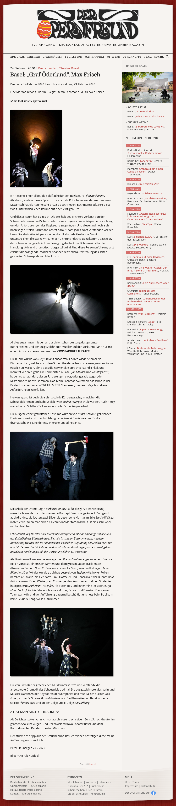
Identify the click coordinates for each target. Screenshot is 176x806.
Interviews (105, 782)
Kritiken (33, 56)
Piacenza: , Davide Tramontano (146, 172)
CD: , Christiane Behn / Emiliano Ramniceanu (145, 260)
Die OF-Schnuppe (78, 793)
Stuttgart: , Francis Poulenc (143, 292)
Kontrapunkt (94, 56)
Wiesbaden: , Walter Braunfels (144, 226)
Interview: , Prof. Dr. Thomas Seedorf (148, 270)
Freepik (92, 764)
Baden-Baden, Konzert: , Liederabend (145, 153)
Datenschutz (148, 786)
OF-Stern (113, 56)
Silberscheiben (76, 790)
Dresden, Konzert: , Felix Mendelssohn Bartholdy (144, 323)
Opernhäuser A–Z (78, 786)
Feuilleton (73, 56)
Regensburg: (145, 193)
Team (148, 56)
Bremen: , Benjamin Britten (146, 315)
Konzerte (91, 782)
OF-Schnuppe (132, 56)
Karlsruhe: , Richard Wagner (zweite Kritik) (144, 162)
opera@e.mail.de (31, 793)
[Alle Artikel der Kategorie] (147, 87)
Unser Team (132, 782)
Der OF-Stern (95, 790)
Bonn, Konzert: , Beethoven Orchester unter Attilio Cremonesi (147, 201)
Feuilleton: (147, 216)
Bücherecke (97, 786)
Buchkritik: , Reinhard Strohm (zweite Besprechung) (145, 332)
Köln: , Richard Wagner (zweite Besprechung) (147, 246)
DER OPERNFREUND (22, 777)
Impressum (131, 786)
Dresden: (143, 184)
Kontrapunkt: (148, 284)
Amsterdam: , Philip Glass (147, 342)
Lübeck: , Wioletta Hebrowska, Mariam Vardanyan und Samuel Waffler (147, 351)
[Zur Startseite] (88, 25)
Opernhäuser (52, 56)
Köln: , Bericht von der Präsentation (147, 238)
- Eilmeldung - (146, 301)
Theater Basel (69, 68)
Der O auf (137, 792)
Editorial (17, 56)
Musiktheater (47, 68)
